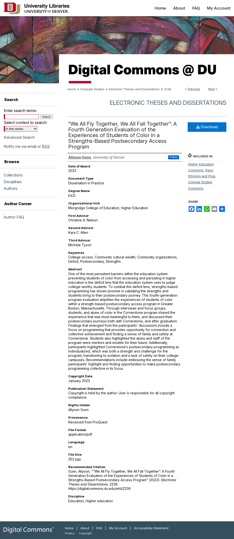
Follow (173, 157)
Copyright (85, 533)
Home (71, 89)
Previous (194, 89)
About (84, 528)
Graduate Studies (92, 89)
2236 (167, 89)
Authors (10, 188)
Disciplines (13, 181)
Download (207, 127)
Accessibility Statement (151, 528)
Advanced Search (19, 137)
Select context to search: (25, 122)
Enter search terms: (20, 110)
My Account (118, 528)
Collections (13, 175)
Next (211, 89)
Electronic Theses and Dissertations (134, 89)
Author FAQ (14, 217)
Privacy (69, 533)
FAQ (99, 528)
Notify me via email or (27, 146)
